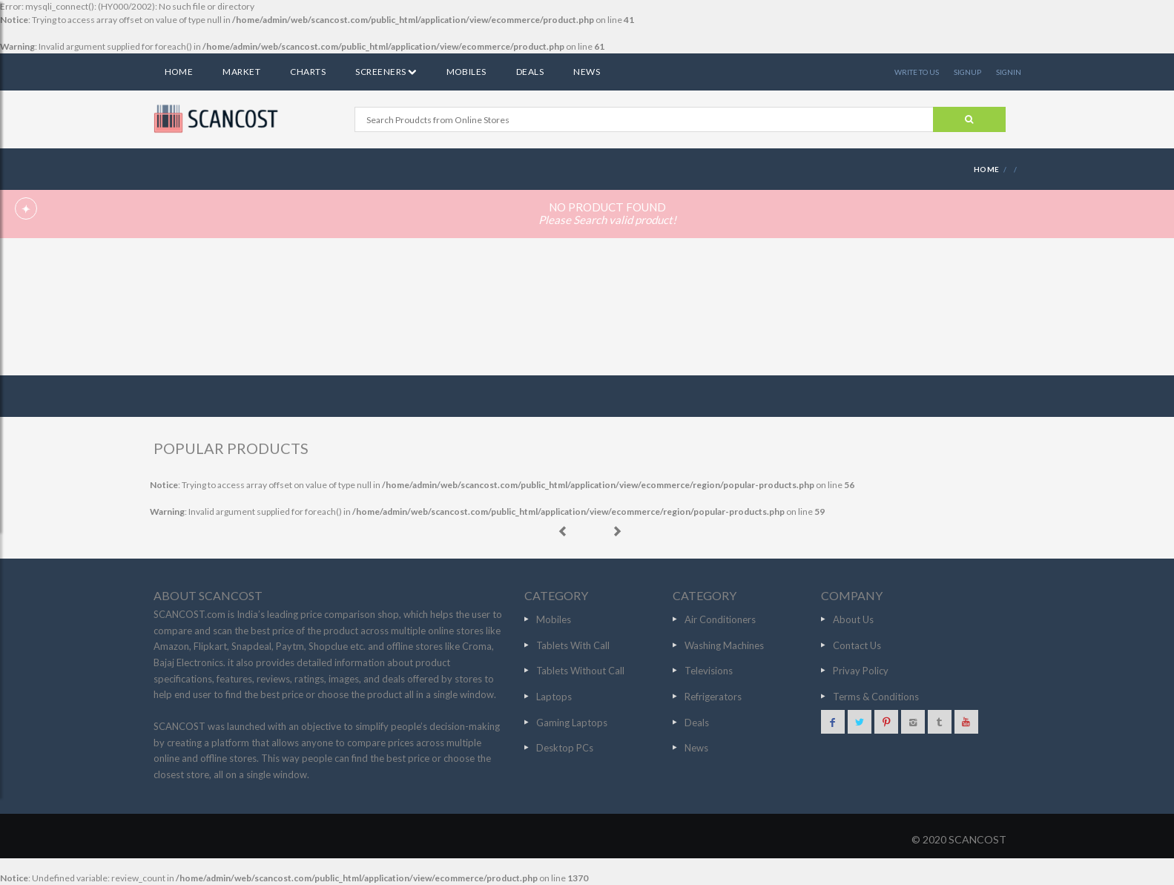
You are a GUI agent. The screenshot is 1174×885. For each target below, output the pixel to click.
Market (241, 71)
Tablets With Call (573, 645)
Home (179, 71)
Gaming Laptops (571, 722)
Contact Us (857, 645)
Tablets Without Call (580, 671)
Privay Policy (860, 671)
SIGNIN (1008, 72)
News (586, 71)
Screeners (385, 71)
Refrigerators (713, 697)
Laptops (554, 697)
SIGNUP (967, 72)
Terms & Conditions (876, 697)
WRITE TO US (916, 72)
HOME (987, 169)
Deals (530, 71)
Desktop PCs (564, 748)
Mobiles (466, 71)
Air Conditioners (720, 619)
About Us (853, 619)
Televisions (709, 671)
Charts (308, 71)
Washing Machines (724, 645)
